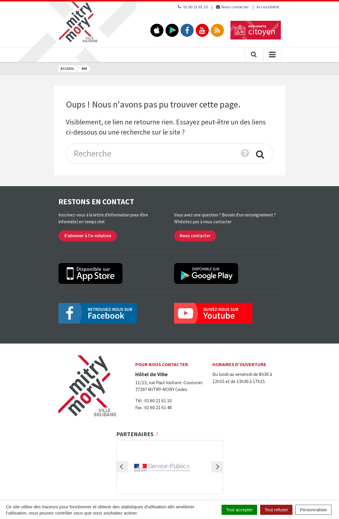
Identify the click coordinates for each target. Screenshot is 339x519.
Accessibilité (268, 7)
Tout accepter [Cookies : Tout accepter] (239, 509)
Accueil (67, 68)
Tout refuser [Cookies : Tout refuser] (276, 509)
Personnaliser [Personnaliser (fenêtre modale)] (313, 509)
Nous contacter (232, 7)
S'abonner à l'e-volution (87, 235)
